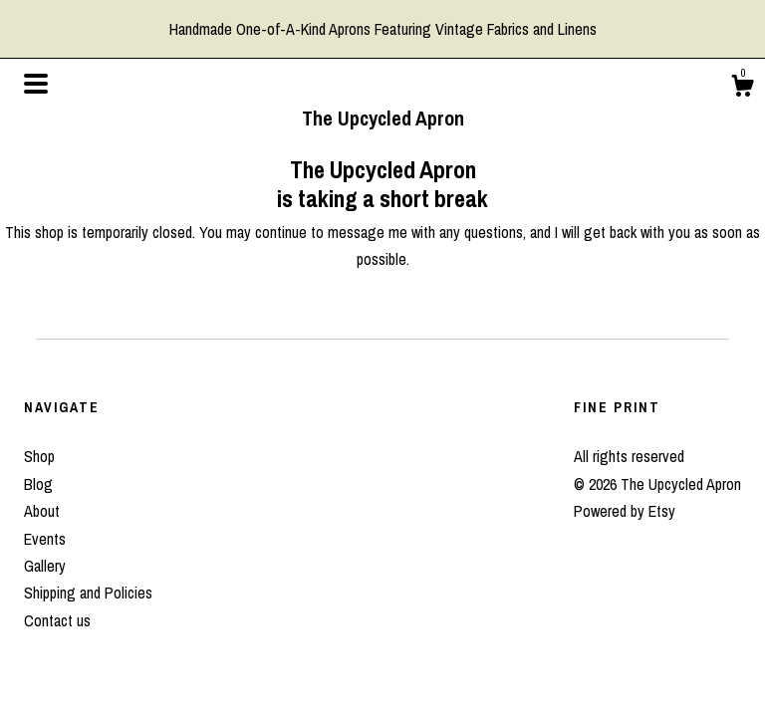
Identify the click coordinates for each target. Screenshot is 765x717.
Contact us (57, 620)
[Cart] (742, 89)
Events (45, 539)
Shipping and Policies (88, 592)
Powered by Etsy (624, 511)
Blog (38, 484)
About (42, 511)
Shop (39, 456)
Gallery (45, 566)
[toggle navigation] (36, 84)
